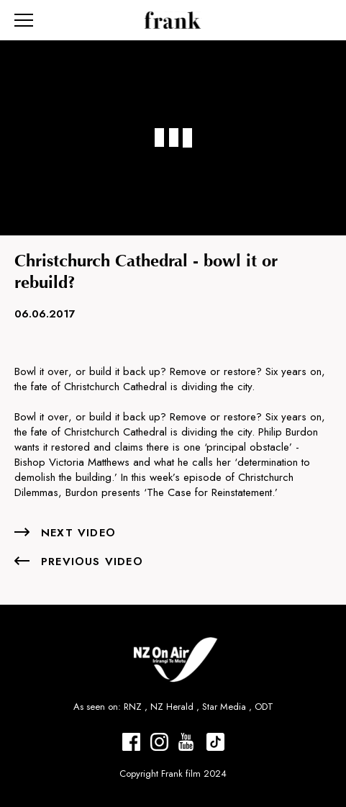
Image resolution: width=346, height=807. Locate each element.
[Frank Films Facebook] (131, 742)
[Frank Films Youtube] (187, 742)
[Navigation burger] (23, 20)
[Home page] (173, 20)
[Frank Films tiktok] (215, 742)
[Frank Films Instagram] (159, 742)
